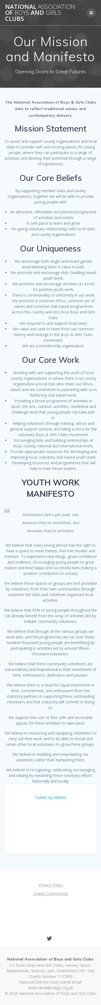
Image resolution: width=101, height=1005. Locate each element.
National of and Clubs (40, 13)
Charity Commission (50, 893)
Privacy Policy (50, 884)
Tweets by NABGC (50, 797)
